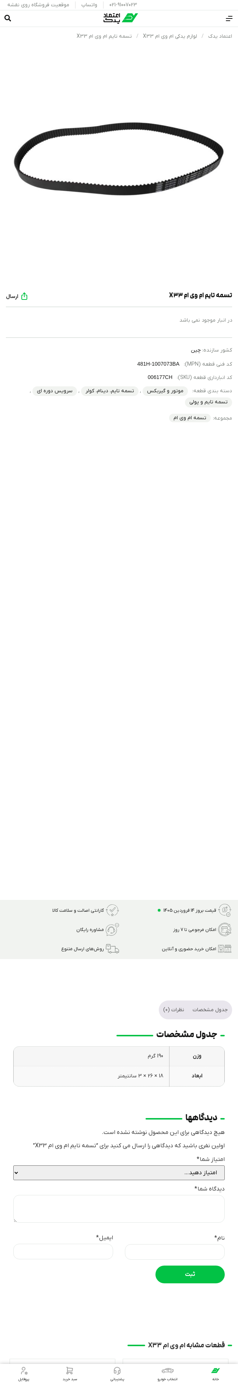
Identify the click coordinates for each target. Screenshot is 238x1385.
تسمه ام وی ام (190, 417)
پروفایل (23, 1379)
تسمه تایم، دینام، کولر (109, 390)
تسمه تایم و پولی (208, 402)
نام (219, 1238)
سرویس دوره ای (55, 390)
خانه (215, 1379)
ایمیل (104, 1238)
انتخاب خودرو (168, 1379)
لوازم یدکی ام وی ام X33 (170, 36)
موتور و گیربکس (165, 390)
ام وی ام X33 (166, 1345)
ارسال (12, 296)
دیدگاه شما (210, 1189)
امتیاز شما (211, 1159)
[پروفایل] (23, 1370)
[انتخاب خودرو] (168, 1370)
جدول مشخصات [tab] (210, 1009)
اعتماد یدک (220, 36)
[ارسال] (24, 296)
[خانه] (215, 1370)
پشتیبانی (117, 1379)
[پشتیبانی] (117, 1370)
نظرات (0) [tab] (173, 1009)
